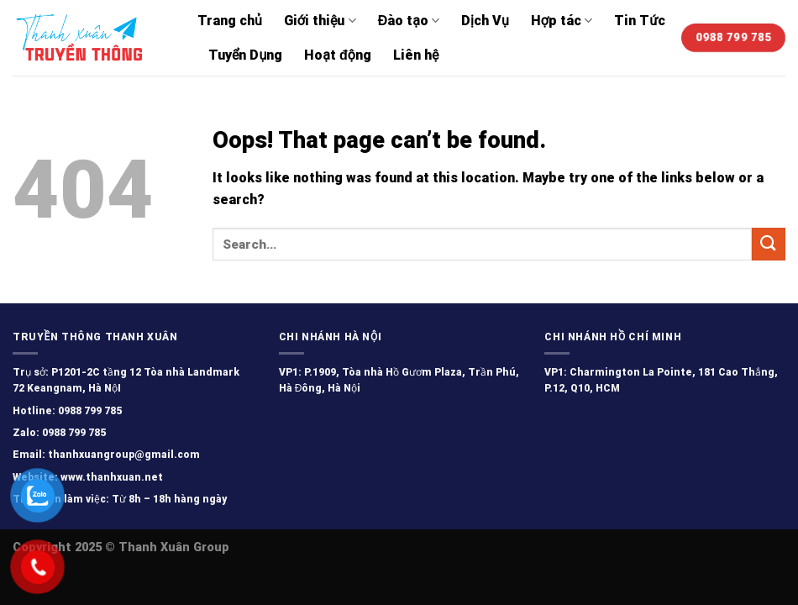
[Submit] (768, 244)
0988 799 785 (88, 411)
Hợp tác (561, 21)
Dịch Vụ (485, 21)
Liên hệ (415, 55)
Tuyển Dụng (245, 55)
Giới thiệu (320, 21)
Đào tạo (408, 21)
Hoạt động (337, 55)
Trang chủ (229, 21)
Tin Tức (639, 21)
